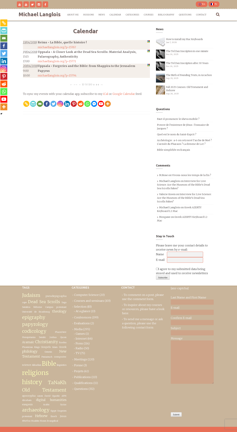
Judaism (31, 295)
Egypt (53, 410)
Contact (201, 14)
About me (73, 14)
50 (86, 84)
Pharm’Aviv (60, 332)
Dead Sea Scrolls (44, 301)
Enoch (54, 416)
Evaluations (82, 323)
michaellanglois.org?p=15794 (57, 75)
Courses (148, 14)
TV (77, 353)
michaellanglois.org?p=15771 (57, 61)
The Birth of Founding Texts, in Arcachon (189, 75)
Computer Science (86, 295)
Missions (88, 14)
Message (177, 338)
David (47, 396)
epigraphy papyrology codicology (35, 324)
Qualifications (83, 383)
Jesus (63, 416)
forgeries (61, 410)
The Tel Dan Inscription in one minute (187, 51)
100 (90, 84)
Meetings (80, 359)
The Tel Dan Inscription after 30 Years (187, 63)
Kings (37, 347)
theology (59, 311)
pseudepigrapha (56, 296)
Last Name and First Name (188, 297)
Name (160, 254)
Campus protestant (55, 307)
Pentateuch (46, 357)
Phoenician (27, 347)
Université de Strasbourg (36, 311)
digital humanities (51, 400)
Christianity (46, 341)
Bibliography (166, 14)
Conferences (82, 317)
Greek (62, 347)
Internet (81, 338)
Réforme (37, 307)
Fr (214, 4)
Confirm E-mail (181, 318)
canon (40, 396)
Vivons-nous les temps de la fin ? (191, 175)
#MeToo (26, 421)
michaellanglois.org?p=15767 (57, 47)
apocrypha (28, 395)
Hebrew (41, 416)
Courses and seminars (89, 300)
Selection (80, 306)
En (201, 4)
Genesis (48, 351)
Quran (63, 337)
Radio (79, 348)
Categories (132, 14)
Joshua (53, 337)
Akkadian (36, 365)
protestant (27, 416)
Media (78, 329)
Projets (78, 371)
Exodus (62, 342)
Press (79, 343)
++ (97, 85)
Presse (78, 365)
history (32, 382)
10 (83, 84)
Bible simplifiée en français (173, 149)
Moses (43, 421)
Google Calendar (124, 94)
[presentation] (185, 397)
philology (29, 351)
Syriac (63, 404)
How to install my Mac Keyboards (184, 39)
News (101, 14)
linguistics (61, 365)
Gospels (46, 347)
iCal (105, 94)
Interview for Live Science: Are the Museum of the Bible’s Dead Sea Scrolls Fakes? (183, 184)
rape (24, 302)
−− (75, 85)
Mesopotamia (28, 337)
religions (35, 373)
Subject (176, 328)
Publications (82, 377)
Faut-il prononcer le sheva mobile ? (178, 119)
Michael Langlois (40, 14)
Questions (185, 14)
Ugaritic (56, 396)
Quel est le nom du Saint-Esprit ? (176, 134)
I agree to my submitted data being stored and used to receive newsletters (182, 271)
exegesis (27, 404)
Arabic (46, 404)
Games (80, 333)
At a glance (83, 311)
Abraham (26, 400)
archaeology (36, 410)
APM (64, 396)
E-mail (160, 260)
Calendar (115, 14)
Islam (55, 347)
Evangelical (52, 421)
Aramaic (28, 342)
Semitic (42, 337)
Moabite (35, 421)
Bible (49, 363)
